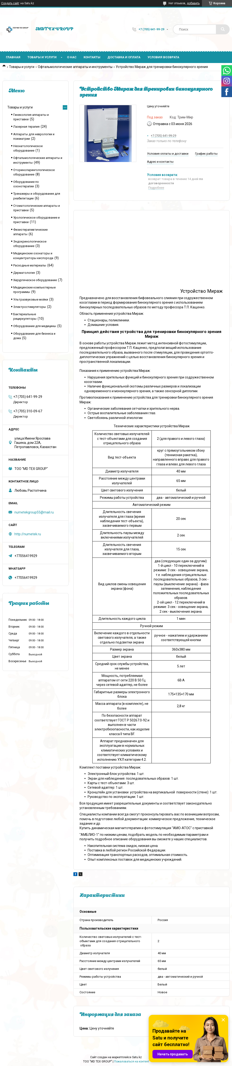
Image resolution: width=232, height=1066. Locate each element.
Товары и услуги (42, 57)
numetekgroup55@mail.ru (34, 512)
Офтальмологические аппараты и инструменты (75, 67)
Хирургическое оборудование (35, 280)
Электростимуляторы (29, 307)
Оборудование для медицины (34, 326)
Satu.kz (137, 1057)
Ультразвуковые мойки (30, 299)
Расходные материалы (29, 265)
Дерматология (24, 272)
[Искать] (223, 29)
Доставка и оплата (123, 57)
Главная (13, 57)
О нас (71, 57)
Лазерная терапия (26, 126)
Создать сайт (10, 3)
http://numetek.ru (27, 534)
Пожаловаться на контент (131, 1061)
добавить (193, 3)
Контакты (92, 57)
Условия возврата (163, 57)
